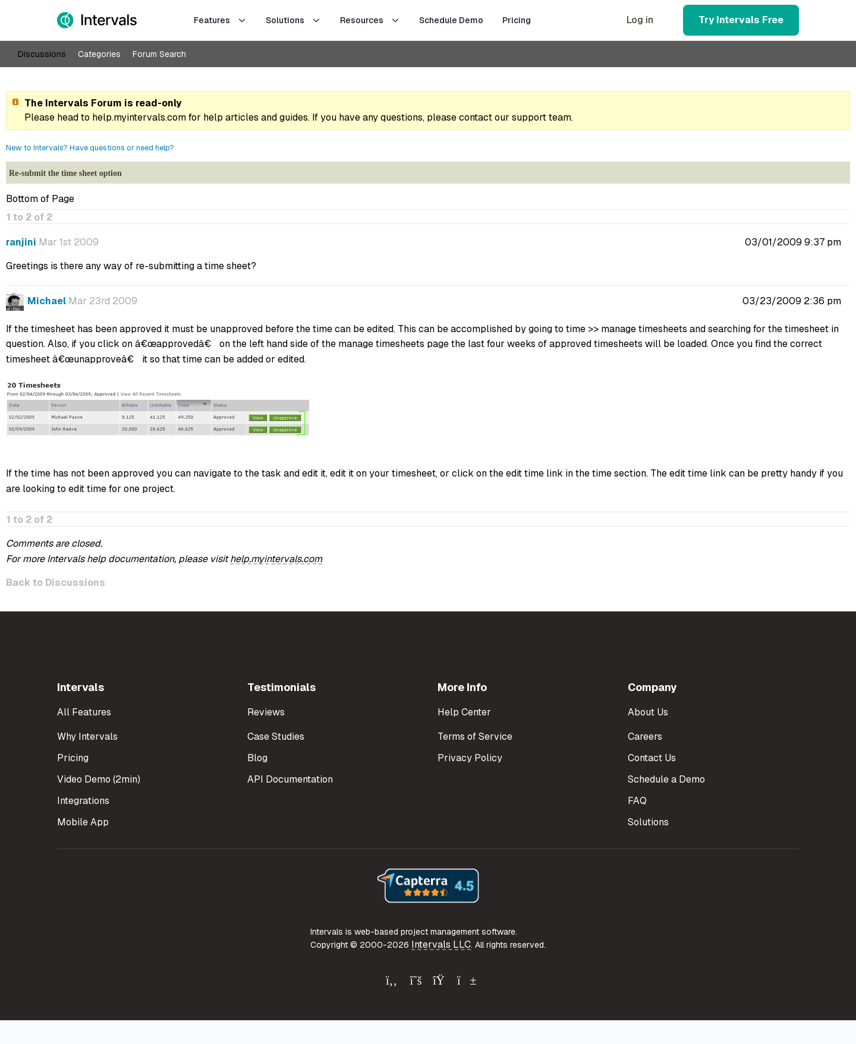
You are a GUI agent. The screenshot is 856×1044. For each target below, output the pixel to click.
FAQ (637, 800)
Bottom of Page (40, 199)
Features (220, 20)
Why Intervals (87, 736)
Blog (257, 758)
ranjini (21, 242)
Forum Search (159, 54)
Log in (640, 20)
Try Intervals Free (740, 20)
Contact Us (652, 758)
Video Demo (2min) (98, 779)
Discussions (42, 54)
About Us (648, 712)
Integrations (83, 800)
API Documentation (290, 779)
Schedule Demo (451, 20)
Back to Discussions (55, 582)
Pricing (516, 20)
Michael (46, 301)
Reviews (266, 712)
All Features (84, 712)
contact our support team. (516, 117)
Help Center (464, 712)
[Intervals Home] (97, 20)
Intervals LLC (441, 944)
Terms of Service (475, 736)
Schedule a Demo (666, 779)
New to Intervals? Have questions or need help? (90, 148)
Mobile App (83, 822)
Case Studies (275, 736)
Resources (370, 20)
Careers (645, 736)
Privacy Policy (470, 758)
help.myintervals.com (139, 117)
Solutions (293, 20)
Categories (99, 54)
